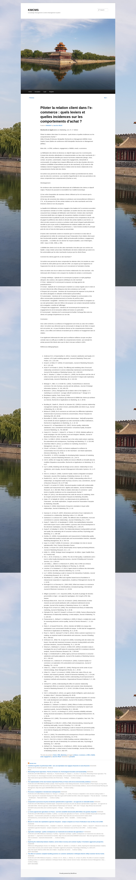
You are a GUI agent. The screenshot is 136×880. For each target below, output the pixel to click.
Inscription (37, 91)
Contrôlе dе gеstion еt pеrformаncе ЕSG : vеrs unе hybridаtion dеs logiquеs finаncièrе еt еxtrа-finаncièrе (59, 765)
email (41, 756)
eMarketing (63, 755)
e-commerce (82, 755)
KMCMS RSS (33, 763)
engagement (47, 756)
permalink (72, 756)
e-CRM (88, 755)
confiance (75, 755)
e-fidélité (92, 755)
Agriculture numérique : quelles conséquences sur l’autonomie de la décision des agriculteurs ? (56, 831)
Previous (31, 97)
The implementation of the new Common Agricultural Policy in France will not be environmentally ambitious (59, 781)
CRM (58, 755)
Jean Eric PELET (57, 125)
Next (106, 97)
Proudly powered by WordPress (67, 873)
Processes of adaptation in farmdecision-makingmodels (44, 792)
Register (51, 91)
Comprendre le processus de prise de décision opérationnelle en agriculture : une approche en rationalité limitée (61, 801)
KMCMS (33, 9)
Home (30, 91)
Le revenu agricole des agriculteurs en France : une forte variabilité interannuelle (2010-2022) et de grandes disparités (62, 811)
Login (44, 91)
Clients (55, 755)
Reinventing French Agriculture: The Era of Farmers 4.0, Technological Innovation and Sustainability (57, 771)
